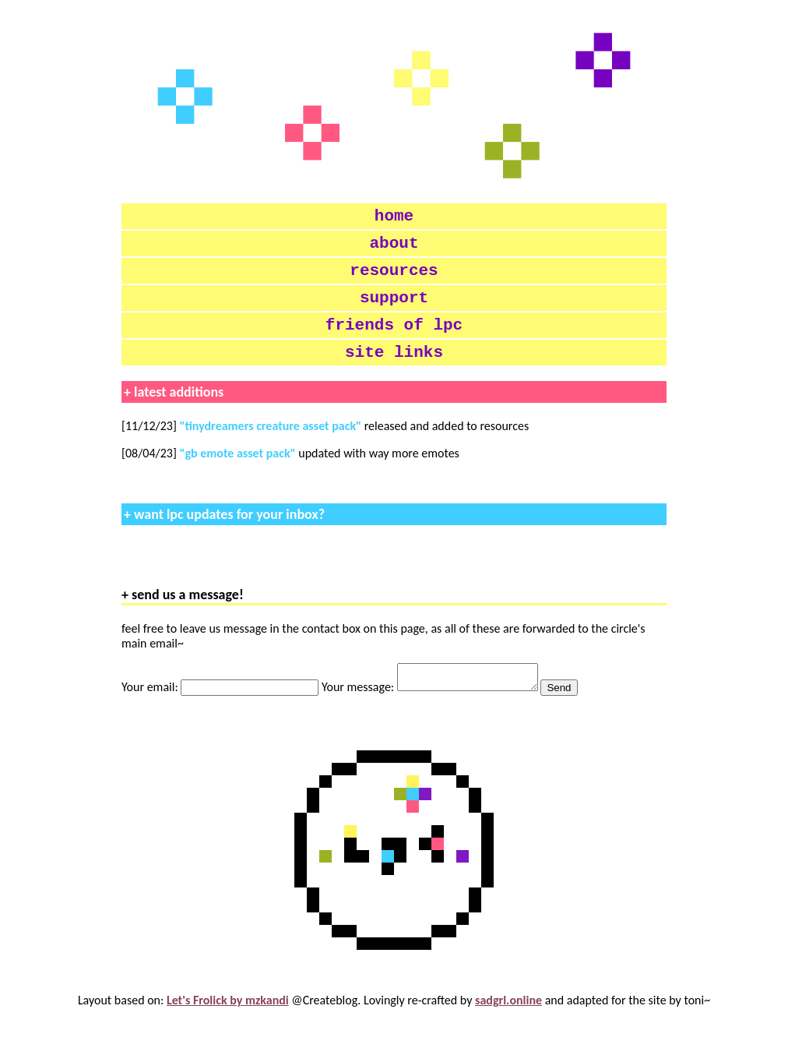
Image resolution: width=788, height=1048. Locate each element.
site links (394, 374)
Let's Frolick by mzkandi (228, 1028)
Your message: (439, 714)
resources (394, 280)
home (394, 218)
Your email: (221, 714)
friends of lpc (394, 343)
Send (574, 716)
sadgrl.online (508, 1028)
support (394, 312)
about (394, 249)
